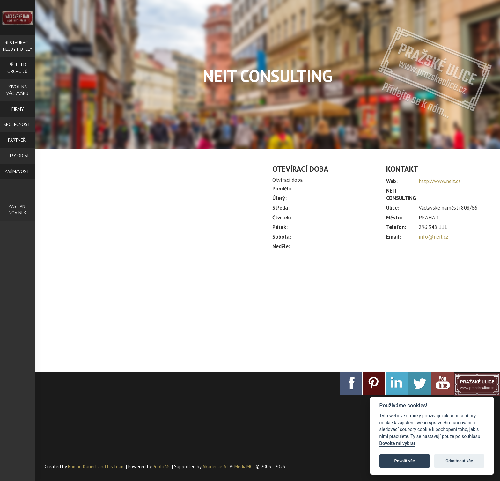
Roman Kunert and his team (97, 466)
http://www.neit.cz (440, 181)
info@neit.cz (433, 236)
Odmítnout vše (459, 460)
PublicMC (162, 466)
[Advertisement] (381, 308)
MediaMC (243, 466)
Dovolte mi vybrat (397, 443)
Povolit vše (404, 460)
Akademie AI (215, 466)
